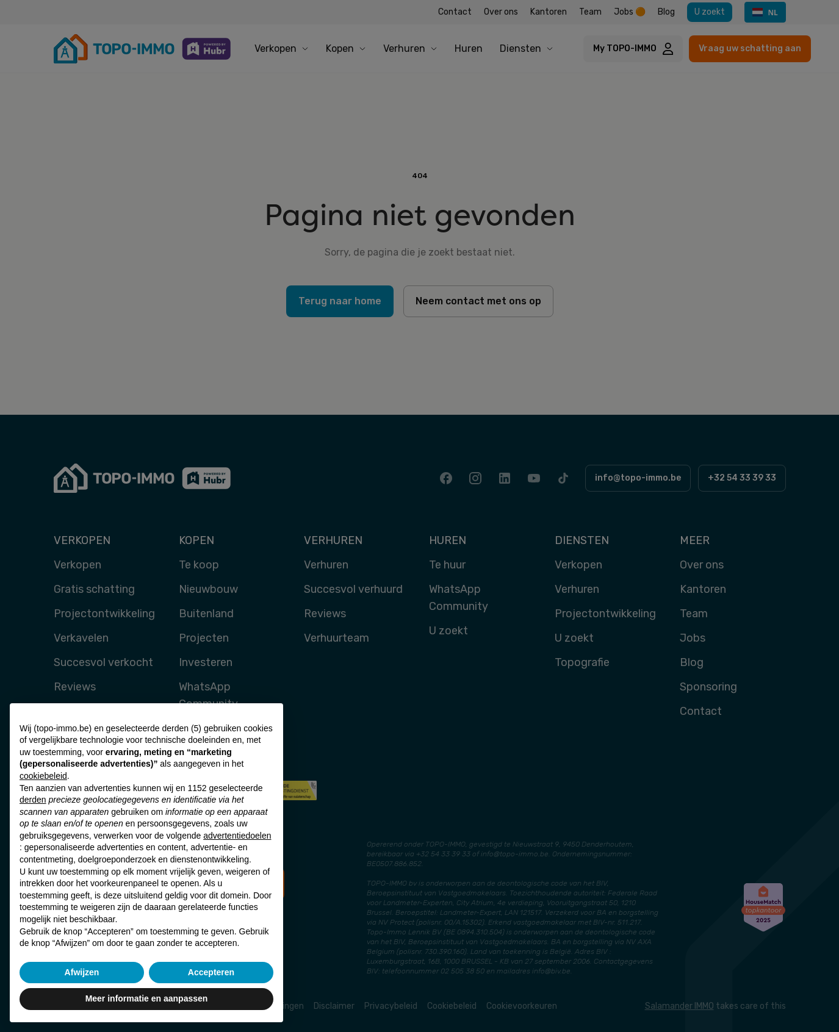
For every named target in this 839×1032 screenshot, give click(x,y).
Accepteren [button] (211, 972)
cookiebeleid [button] (43, 776)
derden (33, 799)
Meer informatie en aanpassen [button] (146, 998)
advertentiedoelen (237, 835)
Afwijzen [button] (82, 972)
